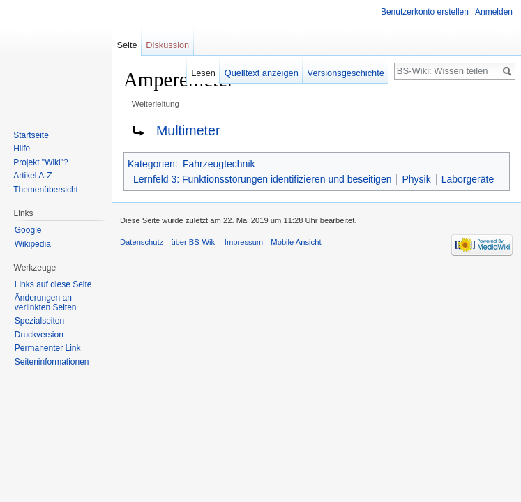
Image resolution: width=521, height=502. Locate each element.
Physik (416, 179)
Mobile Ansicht (296, 242)
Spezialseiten (39, 321)
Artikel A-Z (32, 176)
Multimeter (188, 130)
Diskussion (167, 45)
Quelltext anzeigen (262, 73)
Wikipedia (33, 244)
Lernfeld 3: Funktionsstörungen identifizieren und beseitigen (262, 179)
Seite (126, 45)
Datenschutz (141, 242)
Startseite (31, 135)
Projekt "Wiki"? (40, 162)
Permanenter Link (48, 348)
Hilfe (21, 148)
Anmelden (494, 12)
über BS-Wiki (193, 242)
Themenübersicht (45, 190)
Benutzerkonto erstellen (425, 12)
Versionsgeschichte (346, 73)
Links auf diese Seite (53, 284)
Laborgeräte (467, 179)
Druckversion (39, 335)
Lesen (203, 73)
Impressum (244, 242)
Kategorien (151, 163)
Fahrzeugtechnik (219, 163)
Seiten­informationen (52, 362)
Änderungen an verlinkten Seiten (46, 302)
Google (28, 230)
